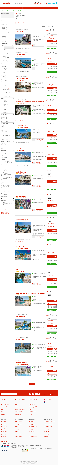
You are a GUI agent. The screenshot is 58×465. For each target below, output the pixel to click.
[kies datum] (9, 45)
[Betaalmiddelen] (5, 450)
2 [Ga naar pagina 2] (30, 384)
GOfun (16, 407)
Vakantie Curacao (3, 424)
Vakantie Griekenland (4, 431)
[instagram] (36, 394)
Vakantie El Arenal (32, 424)
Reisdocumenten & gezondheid (20, 399)
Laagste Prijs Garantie (33, 399)
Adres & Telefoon (3, 401)
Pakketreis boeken (32, 411)
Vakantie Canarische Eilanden (34, 433)
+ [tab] (49, 33)
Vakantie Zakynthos (18, 436)
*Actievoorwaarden (18, 414)
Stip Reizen (17, 406)
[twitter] (33, 394)
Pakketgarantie (5, 10)
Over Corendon (3, 399)
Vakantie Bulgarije (4, 423)
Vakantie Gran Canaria (18, 424)
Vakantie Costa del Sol (33, 436)
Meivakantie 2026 (4, 212)
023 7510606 (32, 449)
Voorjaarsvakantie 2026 (5, 211)
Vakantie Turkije (3, 436)
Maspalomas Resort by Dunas (49, 423)
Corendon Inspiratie (18, 411)
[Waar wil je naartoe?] (23, 3)
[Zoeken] (32, 3)
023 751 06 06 (48, 394)
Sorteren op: (44, 26)
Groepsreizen (3, 414)
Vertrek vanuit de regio (33, 412)
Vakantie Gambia (3, 429)
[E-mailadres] (8, 394)
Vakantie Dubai (17, 428)
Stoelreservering (17, 402)
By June (16, 404)
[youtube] (38, 394)
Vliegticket (54, 8)
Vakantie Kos (17, 429)
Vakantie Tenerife (18, 434)
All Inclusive (32, 8)
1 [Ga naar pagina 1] (28, 384)
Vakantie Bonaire (3, 421)
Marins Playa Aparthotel (48, 428)
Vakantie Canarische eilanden (20, 423)
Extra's (2, 411)
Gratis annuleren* (22, 10)
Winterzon (38, 8)
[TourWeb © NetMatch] (29, 459)
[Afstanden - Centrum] (7, 157)
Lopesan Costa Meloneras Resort (49, 421)
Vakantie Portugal (4, 433)
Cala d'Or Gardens (47, 429)
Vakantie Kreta (17, 431)
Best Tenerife (46, 436)
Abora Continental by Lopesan (49, 424)
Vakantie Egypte (3, 428)
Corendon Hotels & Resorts (19, 409)
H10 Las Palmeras (47, 433)
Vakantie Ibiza (17, 426)
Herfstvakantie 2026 (5, 214)
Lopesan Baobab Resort (48, 426)
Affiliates (16, 412)
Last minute (6, 8)
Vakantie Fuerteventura (33, 428)
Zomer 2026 (12, 8)
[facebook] (30, 394)
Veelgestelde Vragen (4, 406)
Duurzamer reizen (18, 401)
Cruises (42, 8)
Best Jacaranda (46, 431)
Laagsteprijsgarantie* (13, 10)
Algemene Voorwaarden (5, 404)
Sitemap (30, 414)
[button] (7, 19)
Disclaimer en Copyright (33, 406)
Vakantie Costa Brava (32, 434)
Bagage (2, 409)
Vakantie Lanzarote (32, 429)
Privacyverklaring (32, 404)
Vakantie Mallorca (18, 433)
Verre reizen (25, 8)
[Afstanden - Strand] (7, 154)
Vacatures (31, 407)
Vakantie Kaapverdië (18, 421)
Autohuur (2, 412)
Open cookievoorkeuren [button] (33, 402)
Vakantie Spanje (3, 434)
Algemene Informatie (4, 402)
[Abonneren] (16, 394)
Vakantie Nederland (4, 426)
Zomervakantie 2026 (5, 213)
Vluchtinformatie (3, 407)
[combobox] (23, 3)
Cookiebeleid (31, 401)
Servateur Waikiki (47, 434)
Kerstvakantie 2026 (4, 209)
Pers (30, 409)
